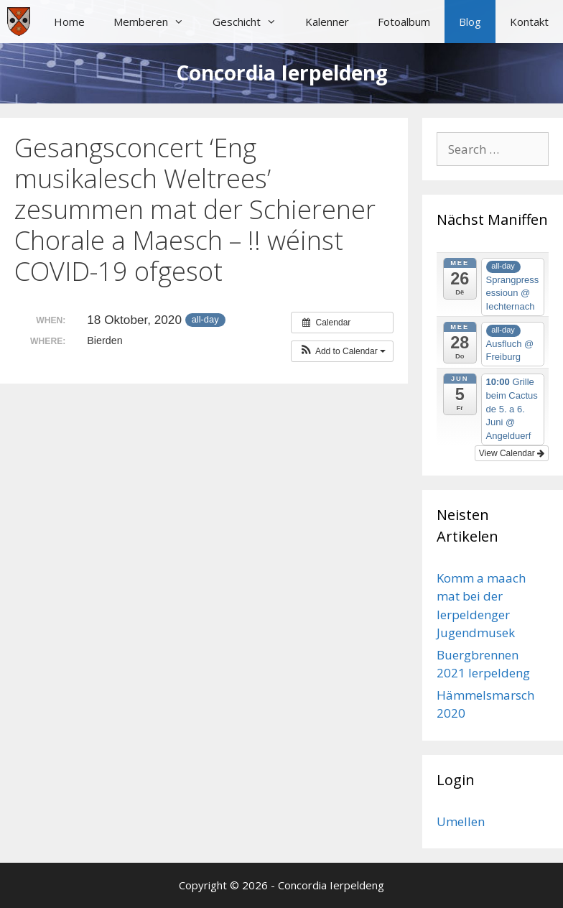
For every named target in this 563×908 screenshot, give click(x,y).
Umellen (461, 821)
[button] (342, 351)
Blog (470, 21)
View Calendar (511, 453)
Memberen (155, 21)
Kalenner (327, 21)
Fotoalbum (404, 21)
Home (69, 21)
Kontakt (529, 21)
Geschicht (252, 21)
